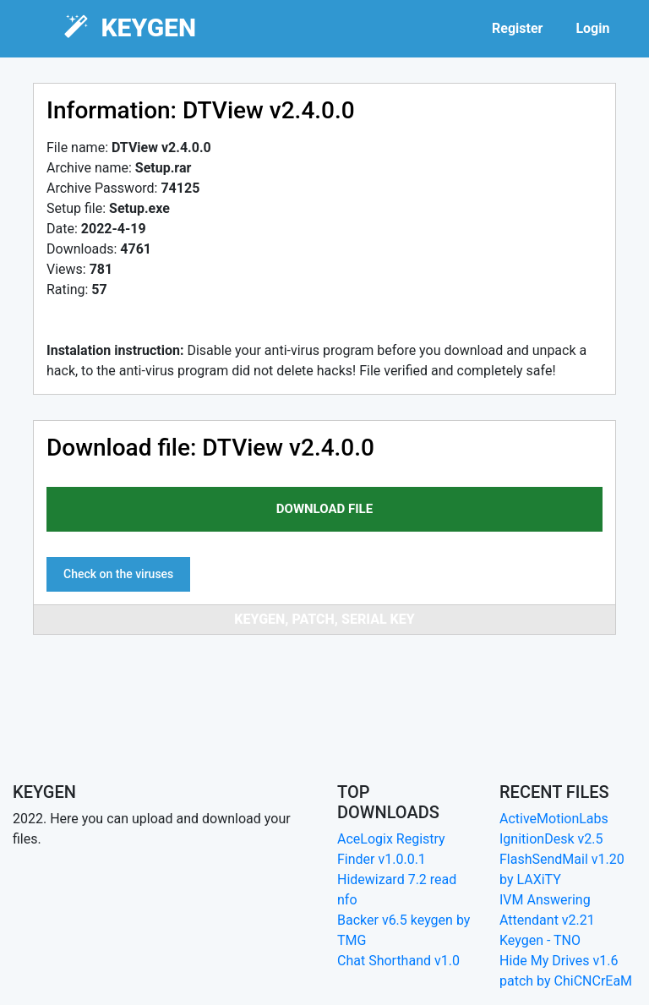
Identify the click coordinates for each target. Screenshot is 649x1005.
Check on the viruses (118, 574)
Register (517, 28)
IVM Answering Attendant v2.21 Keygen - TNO (547, 920)
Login (592, 28)
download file (324, 508)
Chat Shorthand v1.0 (398, 961)
